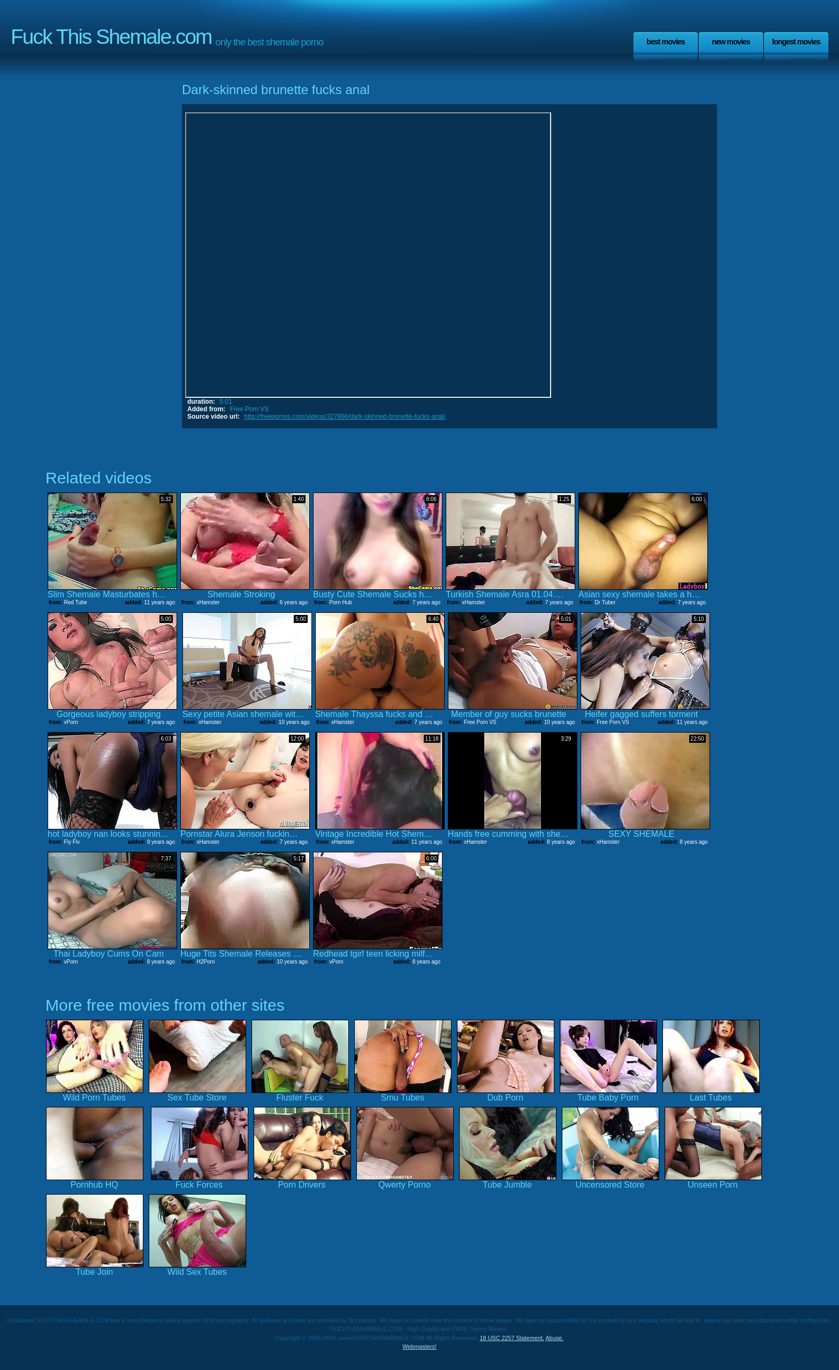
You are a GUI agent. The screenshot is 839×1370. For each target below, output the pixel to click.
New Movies (731, 41)
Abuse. (554, 1338)
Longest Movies (796, 41)
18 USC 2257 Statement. (512, 1338)
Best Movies (665, 41)
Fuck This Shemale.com (111, 36)
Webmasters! (419, 1346)
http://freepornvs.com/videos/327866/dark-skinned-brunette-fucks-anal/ (344, 416)
